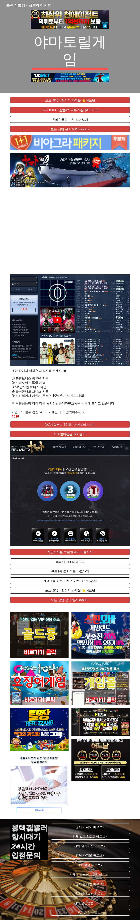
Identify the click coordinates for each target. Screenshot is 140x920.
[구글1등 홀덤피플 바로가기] (69, 571)
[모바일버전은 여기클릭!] (69, 434)
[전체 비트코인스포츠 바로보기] (90, 874)
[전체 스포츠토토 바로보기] (90, 836)
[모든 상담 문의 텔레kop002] (69, 129)
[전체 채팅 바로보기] (90, 912)
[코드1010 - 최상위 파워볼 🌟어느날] (69, 100)
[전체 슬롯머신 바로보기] (90, 846)
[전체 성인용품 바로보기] (90, 903)
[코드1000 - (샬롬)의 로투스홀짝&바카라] (69, 110)
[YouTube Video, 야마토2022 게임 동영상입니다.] (70, 230)
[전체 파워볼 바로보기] (90, 855)
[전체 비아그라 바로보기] (90, 893)
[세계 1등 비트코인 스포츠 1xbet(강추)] (69, 581)
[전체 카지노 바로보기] (90, 827)
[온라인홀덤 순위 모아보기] (69, 119)
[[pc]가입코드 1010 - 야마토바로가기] (69, 424)
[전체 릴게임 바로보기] (90, 884)
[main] (70, 51)
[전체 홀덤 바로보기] (90, 865)
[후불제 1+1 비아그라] (69, 561)
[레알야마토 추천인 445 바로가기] (69, 552)
